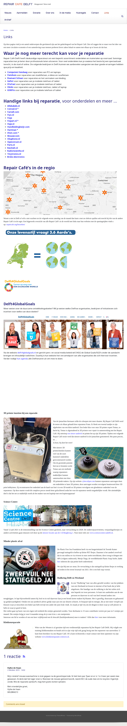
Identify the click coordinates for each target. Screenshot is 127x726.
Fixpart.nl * (12, 121)
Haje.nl (10, 124)
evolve (48, 715)
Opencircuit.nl (14, 142)
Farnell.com (13, 112)
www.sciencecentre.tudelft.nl (101, 533)
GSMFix (11, 90)
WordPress (78, 715)
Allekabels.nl (13, 106)
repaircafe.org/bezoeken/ (15, 224)
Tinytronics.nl (14, 154)
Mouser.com (13, 136)
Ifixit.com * (13, 133)
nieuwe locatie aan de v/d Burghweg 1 (57, 533)
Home (6, 30)
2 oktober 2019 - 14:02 (16, 670)
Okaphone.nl (13, 139)
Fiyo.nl (10, 115)
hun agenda (22, 358)
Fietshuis (11, 75)
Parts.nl (11, 145)
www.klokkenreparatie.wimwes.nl (55, 637)
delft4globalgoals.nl (26, 352)
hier (58, 562)
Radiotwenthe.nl (15, 151)
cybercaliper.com (88, 481)
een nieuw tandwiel (75, 434)
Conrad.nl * (12, 109)
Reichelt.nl (12, 148)
